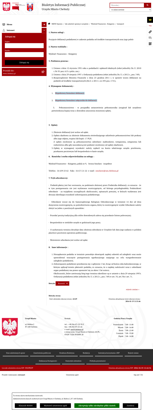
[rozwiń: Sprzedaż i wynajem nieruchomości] (44, 88)
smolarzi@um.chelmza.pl (107, 164)
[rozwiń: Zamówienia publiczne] (44, 82)
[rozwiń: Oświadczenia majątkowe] (44, 157)
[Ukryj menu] (44, 17)
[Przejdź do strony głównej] (43, 6)
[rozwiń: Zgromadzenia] (44, 203)
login (7, 338)
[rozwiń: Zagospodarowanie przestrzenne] (44, 177)
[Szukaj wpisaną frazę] (147, 5)
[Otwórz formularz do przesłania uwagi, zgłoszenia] (150, 38)
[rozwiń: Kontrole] (44, 170)
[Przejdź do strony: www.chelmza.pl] (150, 32)
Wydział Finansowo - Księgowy (102, 17)
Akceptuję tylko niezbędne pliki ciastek (96, 405)
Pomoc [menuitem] (6, 315)
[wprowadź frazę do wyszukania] (127, 5)
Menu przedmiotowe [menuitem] (12, 311)
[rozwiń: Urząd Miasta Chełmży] (44, 49)
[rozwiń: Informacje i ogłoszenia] (44, 164)
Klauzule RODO (26, 405)
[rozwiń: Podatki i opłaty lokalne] (44, 121)
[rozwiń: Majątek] (44, 108)
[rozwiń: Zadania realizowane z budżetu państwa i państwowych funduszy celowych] (44, 262)
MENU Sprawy (57, 17)
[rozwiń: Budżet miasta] (44, 95)
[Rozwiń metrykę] (62, 277)
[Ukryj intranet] (44, 326)
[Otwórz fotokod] (150, 44)
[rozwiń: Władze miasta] (44, 42)
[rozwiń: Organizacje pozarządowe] (44, 141)
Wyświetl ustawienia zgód (55, 405)
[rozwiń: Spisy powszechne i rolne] (44, 275)
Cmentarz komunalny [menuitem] (12, 320)
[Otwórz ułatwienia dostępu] (150, 20)
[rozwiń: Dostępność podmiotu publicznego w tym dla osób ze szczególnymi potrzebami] (44, 230)
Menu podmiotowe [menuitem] (11, 23)
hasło (7, 347)
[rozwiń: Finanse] (44, 115)
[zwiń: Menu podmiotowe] (44, 23)
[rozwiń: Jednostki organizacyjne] (44, 75)
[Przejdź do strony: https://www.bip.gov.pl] (150, 26)
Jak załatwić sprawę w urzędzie (76, 17)
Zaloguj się (24, 359)
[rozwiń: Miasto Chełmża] (44, 36)
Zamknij (130, 405)
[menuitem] (24, 29)
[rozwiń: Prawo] (44, 69)
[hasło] (24, 350)
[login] (24, 341)
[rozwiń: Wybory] (44, 128)
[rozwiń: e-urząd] (44, 55)
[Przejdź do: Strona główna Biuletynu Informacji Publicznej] (49, 17)
